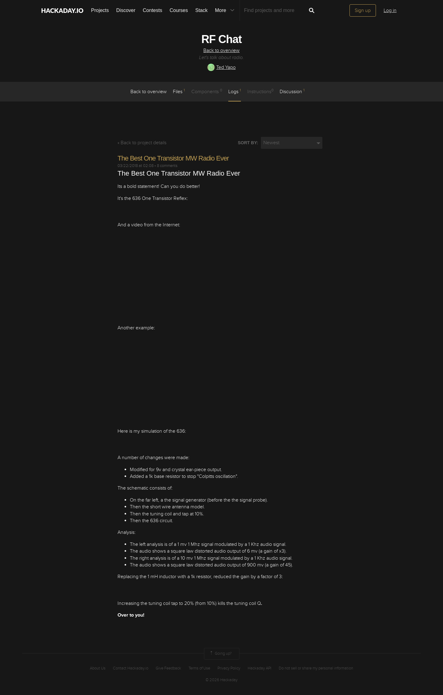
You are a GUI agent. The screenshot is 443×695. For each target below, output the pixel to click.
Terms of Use (199, 668)
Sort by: (248, 142)
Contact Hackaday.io (130, 668)
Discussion (292, 91)
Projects (100, 10)
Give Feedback (168, 668)
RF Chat (222, 39)
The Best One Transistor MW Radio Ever (173, 158)
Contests (152, 10)
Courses (179, 10)
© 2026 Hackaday (221, 679)
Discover (125, 10)
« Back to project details (142, 143)
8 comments (167, 165)
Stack (201, 10)
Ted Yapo (221, 67)
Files (179, 91)
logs (234, 91)
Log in (390, 10)
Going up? (220, 653)
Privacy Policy (229, 668)
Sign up (363, 10)
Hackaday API (259, 668)
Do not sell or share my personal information (316, 668)
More (226, 10)
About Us (98, 668)
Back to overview (221, 50)
